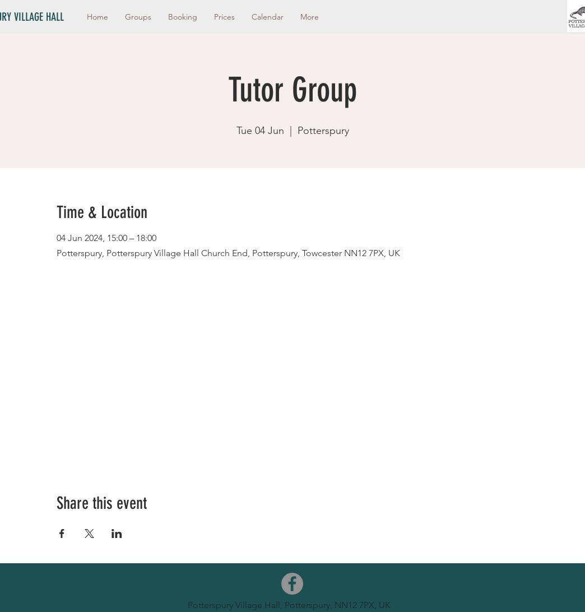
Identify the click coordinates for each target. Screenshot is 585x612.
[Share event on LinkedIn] (117, 533)
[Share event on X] (89, 533)
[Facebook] (292, 584)
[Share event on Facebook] (62, 533)
